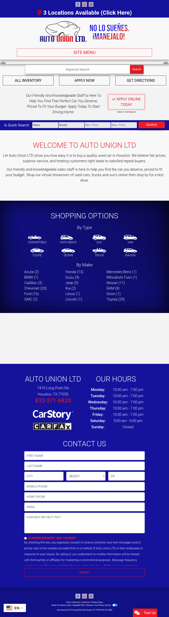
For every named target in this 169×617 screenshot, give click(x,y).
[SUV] (99, 240)
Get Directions (141, 80)
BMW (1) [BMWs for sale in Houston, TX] (31, 277)
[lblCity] (44, 476)
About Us (76, 602)
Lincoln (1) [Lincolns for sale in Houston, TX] (73, 299)
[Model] (71, 125)
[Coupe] (37, 253)
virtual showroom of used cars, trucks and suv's (79, 175)
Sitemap (89, 605)
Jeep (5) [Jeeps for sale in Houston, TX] (71, 283)
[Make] (45, 125)
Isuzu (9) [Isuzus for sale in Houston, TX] (72, 277)
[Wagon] (130, 253)
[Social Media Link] (91, 4)
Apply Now (84, 80)
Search (136, 69)
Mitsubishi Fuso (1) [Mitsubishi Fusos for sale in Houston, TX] (122, 277)
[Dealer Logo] (84, 31)
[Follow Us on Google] (84, 4)
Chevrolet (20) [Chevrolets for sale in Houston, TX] (35, 288)
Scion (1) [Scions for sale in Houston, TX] (114, 294)
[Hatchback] (68, 240)
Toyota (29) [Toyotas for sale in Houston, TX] (116, 299)
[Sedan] (68, 253)
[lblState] (85, 476)
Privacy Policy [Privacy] (97, 602)
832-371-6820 (53, 400)
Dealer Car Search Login (61, 605)
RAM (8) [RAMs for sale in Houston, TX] (113, 288)
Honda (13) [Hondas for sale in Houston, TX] (74, 272)
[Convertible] (37, 240)
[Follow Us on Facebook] (77, 4)
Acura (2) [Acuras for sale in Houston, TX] (31, 272)
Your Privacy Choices (106, 605)
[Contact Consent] (25, 538)
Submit (84, 572)
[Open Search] (77, 69)
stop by (142, 175)
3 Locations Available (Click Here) (84, 12)
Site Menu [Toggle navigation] (84, 52)
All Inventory (28, 80)
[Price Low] (97, 125)
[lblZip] (126, 476)
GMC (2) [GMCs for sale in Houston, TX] (31, 299)
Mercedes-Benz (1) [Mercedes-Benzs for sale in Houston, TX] (122, 272)
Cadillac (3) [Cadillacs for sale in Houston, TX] (33, 283)
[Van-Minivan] (130, 240)
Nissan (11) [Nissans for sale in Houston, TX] (116, 283)
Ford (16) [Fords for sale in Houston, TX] (31, 294)
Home (68, 602)
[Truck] (99, 253)
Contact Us (85, 602)
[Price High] (124, 125)
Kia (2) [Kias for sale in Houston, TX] (70, 288)
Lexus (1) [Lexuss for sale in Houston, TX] (72, 294)
